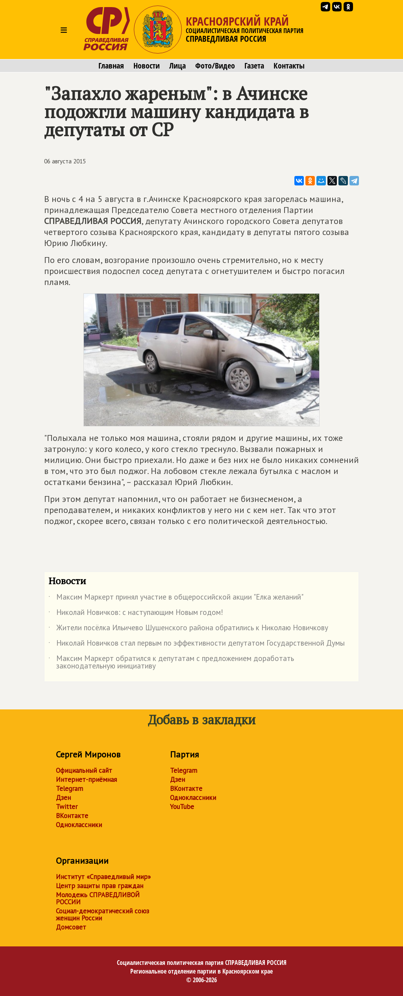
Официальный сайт (84, 770)
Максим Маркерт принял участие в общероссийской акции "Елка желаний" (175, 598)
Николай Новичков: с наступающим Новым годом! (135, 614)
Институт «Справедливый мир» (103, 876)
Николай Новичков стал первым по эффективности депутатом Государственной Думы (196, 644)
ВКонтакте (72, 815)
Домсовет (71, 927)
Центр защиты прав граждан (99, 885)
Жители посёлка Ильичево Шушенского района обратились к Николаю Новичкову (188, 629)
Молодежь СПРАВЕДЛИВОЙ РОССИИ (98, 898)
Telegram (69, 788)
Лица (177, 65)
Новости (146, 65)
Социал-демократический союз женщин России (102, 914)
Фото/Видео (215, 65)
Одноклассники (79, 824)
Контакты (289, 65)
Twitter (67, 806)
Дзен (63, 797)
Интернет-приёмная (86, 779)
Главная (111, 65)
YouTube (182, 806)
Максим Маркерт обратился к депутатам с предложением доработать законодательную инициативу (171, 662)
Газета (254, 65)
